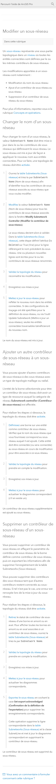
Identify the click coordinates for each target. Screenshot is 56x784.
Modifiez (13, 204)
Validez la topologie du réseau (25, 271)
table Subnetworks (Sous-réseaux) (27, 636)
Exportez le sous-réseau (21, 697)
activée (26, 164)
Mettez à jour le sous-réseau (24, 297)
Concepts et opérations (26, 112)
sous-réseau (14, 51)
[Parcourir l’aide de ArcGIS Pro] (25, 4)
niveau (31, 55)
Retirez (12, 617)
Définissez (14, 424)
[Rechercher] (52, 4)
